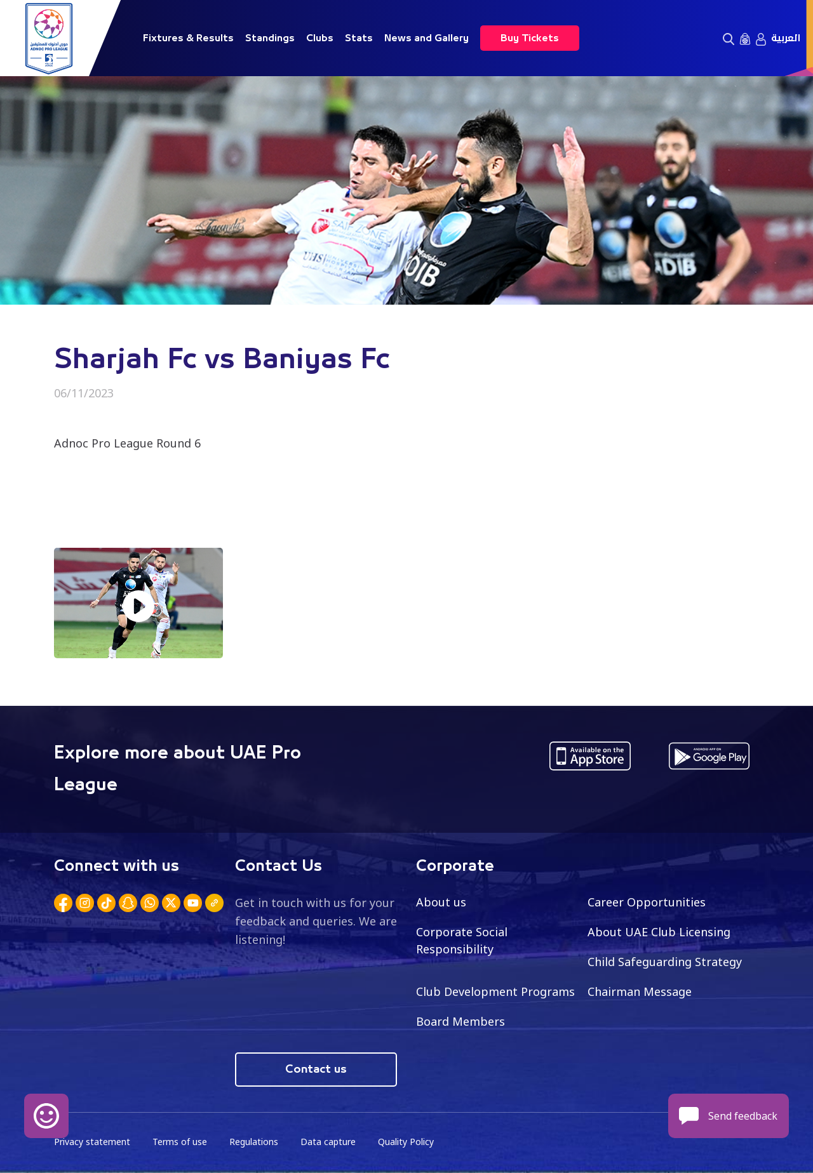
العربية (785, 38)
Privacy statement (92, 1142)
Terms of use (179, 1142)
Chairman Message (640, 991)
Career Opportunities (647, 902)
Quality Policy (406, 1142)
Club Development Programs (495, 991)
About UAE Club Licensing (659, 931)
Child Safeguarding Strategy (665, 961)
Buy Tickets (530, 38)
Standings (270, 38)
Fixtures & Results (188, 38)
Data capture (328, 1142)
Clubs (319, 38)
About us (441, 902)
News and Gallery (426, 38)
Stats (359, 38)
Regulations (253, 1142)
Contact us (316, 1069)
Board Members (460, 1021)
